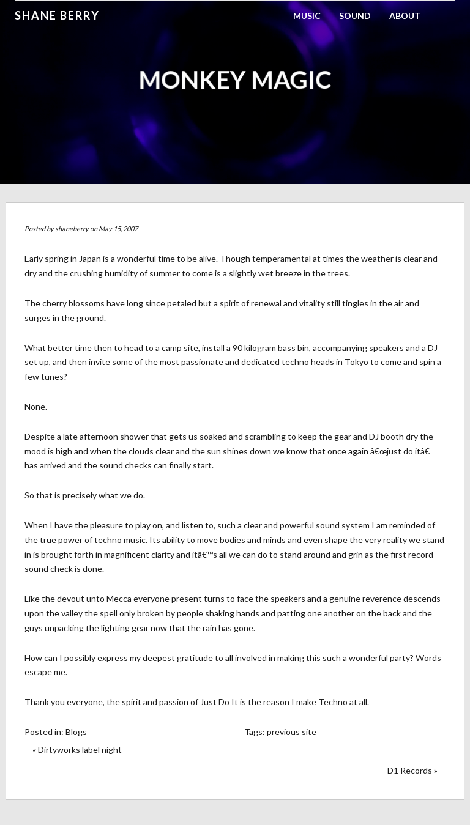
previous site (291, 732)
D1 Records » (412, 770)
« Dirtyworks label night (77, 749)
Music (307, 15)
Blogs (76, 732)
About (404, 15)
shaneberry (72, 228)
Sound (355, 15)
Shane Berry (57, 15)
